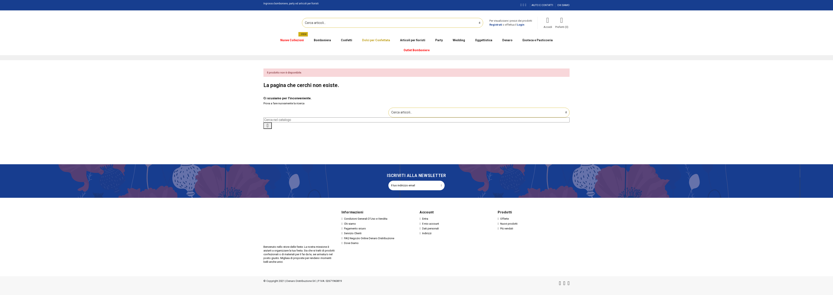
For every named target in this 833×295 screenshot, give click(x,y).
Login (520, 24)
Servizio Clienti (353, 233)
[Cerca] (416, 119)
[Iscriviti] (441, 185)
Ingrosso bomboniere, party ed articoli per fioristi (291, 3)
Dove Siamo (351, 243)
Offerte (504, 218)
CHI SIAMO (563, 5)
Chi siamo (350, 223)
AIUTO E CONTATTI (542, 5)
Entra (425, 218)
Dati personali (430, 228)
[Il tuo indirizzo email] (413, 185)
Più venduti (506, 228)
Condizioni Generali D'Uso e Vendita (365, 218)
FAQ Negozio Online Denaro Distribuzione (369, 238)
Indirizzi (426, 233)
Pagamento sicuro (355, 228)
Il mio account (430, 223)
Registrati (495, 24)
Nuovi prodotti (509, 223)
